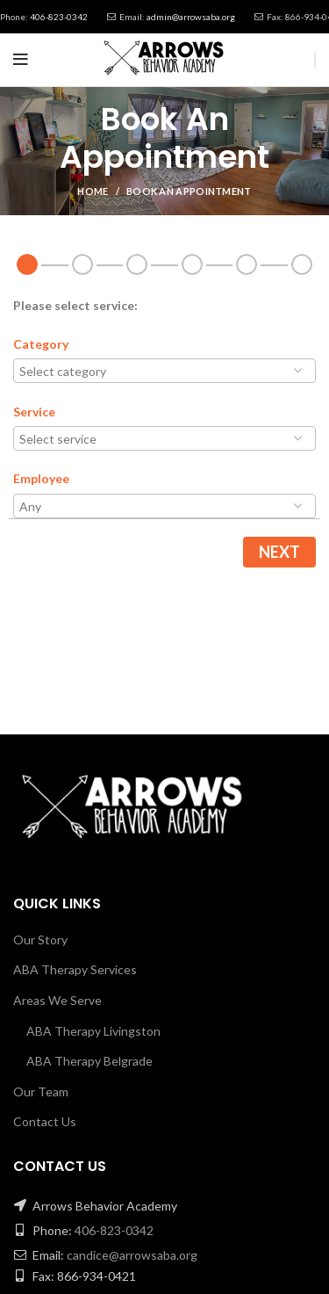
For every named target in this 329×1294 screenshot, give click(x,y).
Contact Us (44, 1121)
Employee (41, 478)
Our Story (40, 939)
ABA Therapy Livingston (93, 1030)
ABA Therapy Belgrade (89, 1060)
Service (34, 411)
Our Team (40, 1091)
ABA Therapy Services (75, 969)
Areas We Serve (57, 1000)
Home (92, 191)
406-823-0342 (59, 16)
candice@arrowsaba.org (132, 1254)
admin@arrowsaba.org (191, 16)
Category (40, 343)
